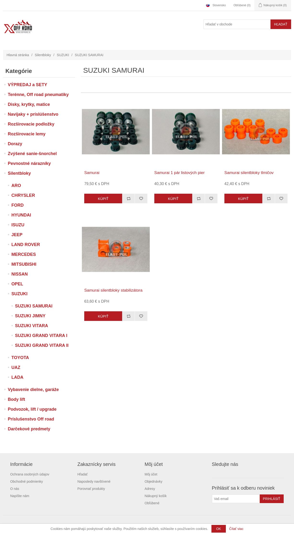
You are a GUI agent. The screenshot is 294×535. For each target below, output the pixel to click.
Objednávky (153, 481)
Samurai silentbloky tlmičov (249, 172)
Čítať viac (236, 529)
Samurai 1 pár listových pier (179, 172)
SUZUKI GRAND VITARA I (41, 335)
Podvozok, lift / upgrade (32, 409)
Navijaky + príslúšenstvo (33, 114)
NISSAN (20, 274)
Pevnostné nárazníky (29, 163)
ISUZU (18, 224)
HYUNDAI (21, 215)
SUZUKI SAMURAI (34, 306)
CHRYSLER (23, 195)
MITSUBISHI (24, 264)
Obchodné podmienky (26, 481)
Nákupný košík (156, 496)
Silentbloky (43, 55)
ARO (16, 185)
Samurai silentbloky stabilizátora (113, 290)
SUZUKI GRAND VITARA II (42, 345)
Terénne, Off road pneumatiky (38, 94)
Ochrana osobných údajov (29, 474)
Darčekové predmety (29, 429)
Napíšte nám (19, 496)
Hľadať (83, 474)
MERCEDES (24, 254)
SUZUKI (63, 55)
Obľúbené (152, 503)
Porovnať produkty (91, 489)
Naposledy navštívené (94, 481)
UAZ (16, 367)
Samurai (91, 172)
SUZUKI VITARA (31, 325)
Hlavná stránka (18, 55)
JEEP (17, 234)
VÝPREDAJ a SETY (27, 84)
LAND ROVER (26, 244)
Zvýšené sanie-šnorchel (32, 153)
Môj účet (151, 474)
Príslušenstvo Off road (31, 419)
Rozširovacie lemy (27, 134)
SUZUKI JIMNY (30, 315)
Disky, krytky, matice (29, 104)
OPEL (17, 284)
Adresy (150, 489)
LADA (18, 377)
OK (218, 529)
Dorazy (15, 143)
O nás (14, 489)
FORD (18, 205)
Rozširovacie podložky (31, 124)
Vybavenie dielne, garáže (33, 389)
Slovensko (219, 5)
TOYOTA (20, 357)
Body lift (16, 399)
